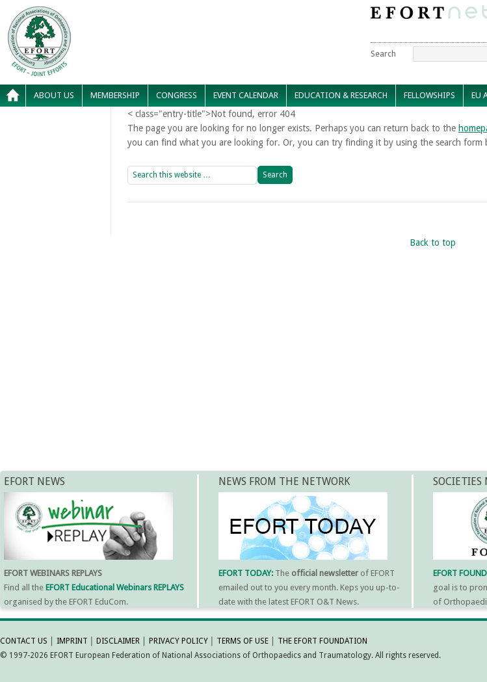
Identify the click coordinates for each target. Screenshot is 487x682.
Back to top (433, 242)
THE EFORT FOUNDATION (322, 641)
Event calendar (245, 95)
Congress (176, 95)
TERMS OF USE (243, 641)
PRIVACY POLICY (178, 641)
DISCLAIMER (118, 641)
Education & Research (341, 95)
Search (383, 54)
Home (13, 96)
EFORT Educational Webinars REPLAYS (115, 587)
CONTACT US (23, 641)
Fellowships (429, 95)
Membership (115, 95)
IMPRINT (72, 641)
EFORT (114, 15)
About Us (54, 95)
